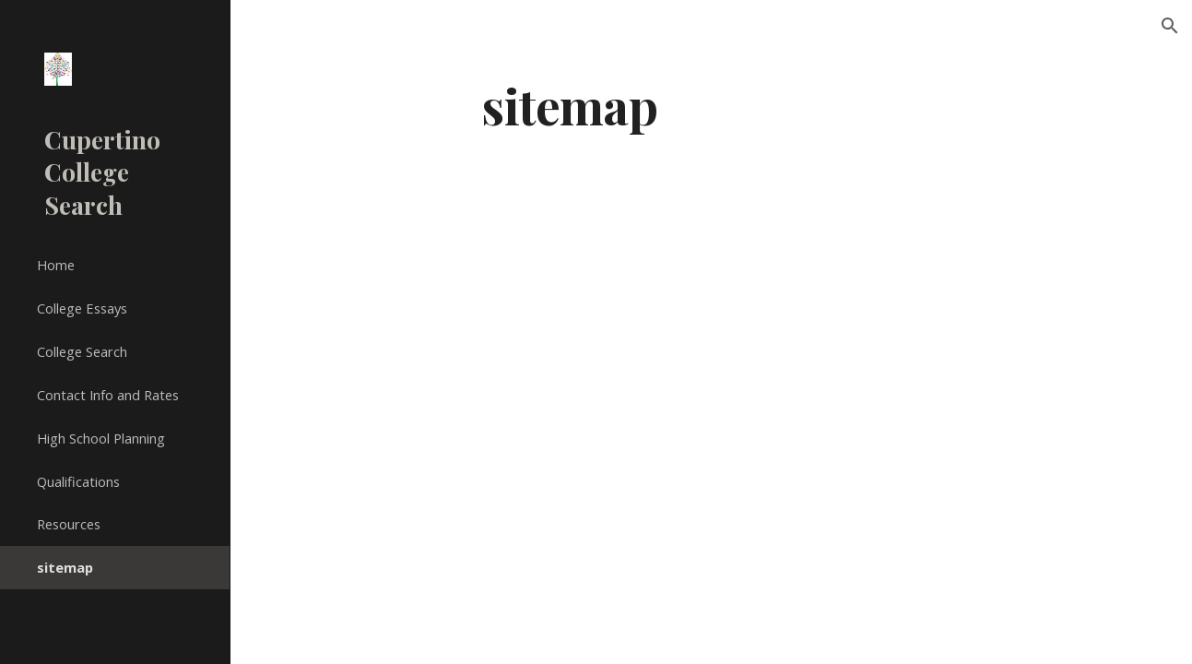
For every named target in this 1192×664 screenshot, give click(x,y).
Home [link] (56, 264)
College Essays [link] (82, 308)
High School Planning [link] (101, 438)
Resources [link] (68, 524)
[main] (570, 104)
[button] (1170, 26)
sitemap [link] (65, 567)
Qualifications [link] (78, 481)
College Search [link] (82, 351)
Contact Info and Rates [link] (108, 394)
